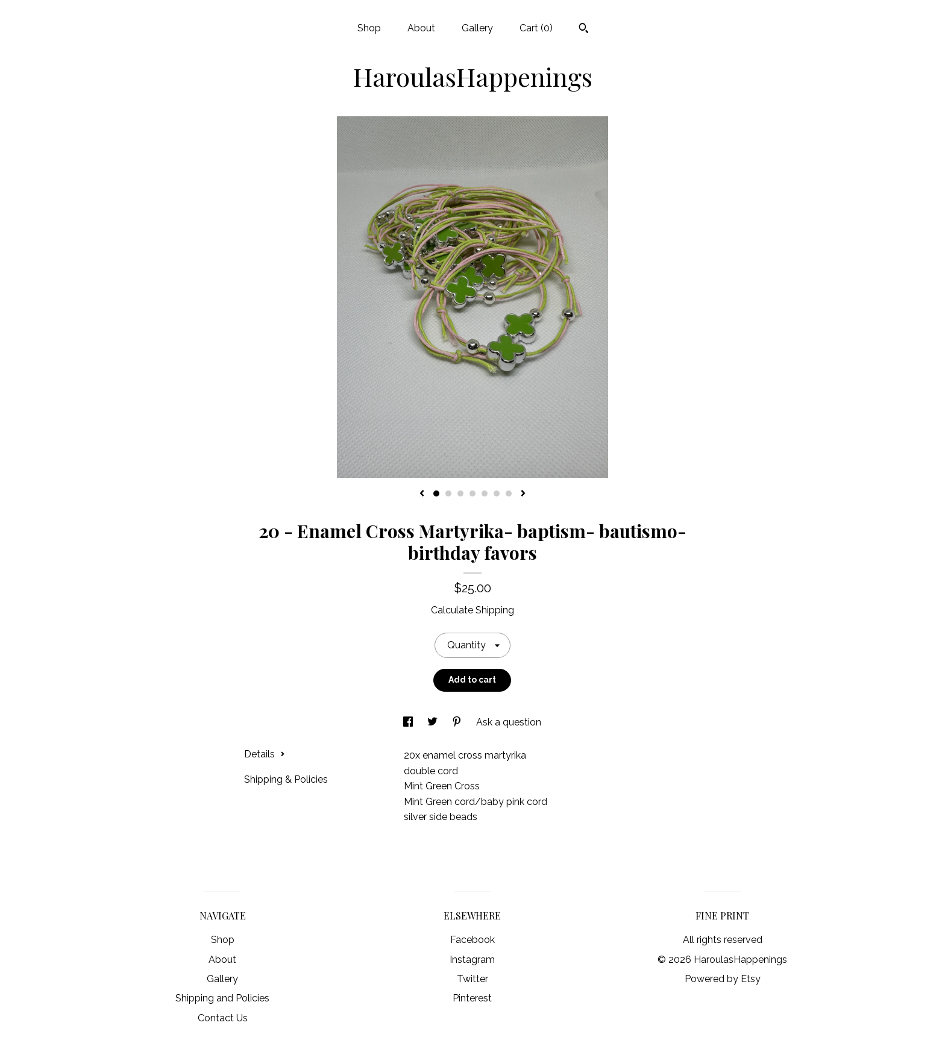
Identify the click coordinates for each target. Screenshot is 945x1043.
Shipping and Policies (222, 998)
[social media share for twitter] (433, 722)
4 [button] (472, 493)
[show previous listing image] (422, 494)
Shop (369, 28)
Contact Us (223, 1018)
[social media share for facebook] (409, 722)
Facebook (472, 939)
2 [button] (448, 493)
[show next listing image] (523, 494)
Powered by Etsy (723, 979)
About (421, 28)
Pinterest (472, 998)
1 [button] (436, 493)
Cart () (536, 28)
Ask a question (508, 722)
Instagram (472, 959)
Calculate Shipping (472, 610)
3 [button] (460, 493)
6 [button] (497, 493)
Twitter (472, 979)
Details (264, 754)
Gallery (477, 28)
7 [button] (509, 493)
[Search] (583, 29)
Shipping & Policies (286, 779)
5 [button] (485, 493)
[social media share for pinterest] (458, 722)
